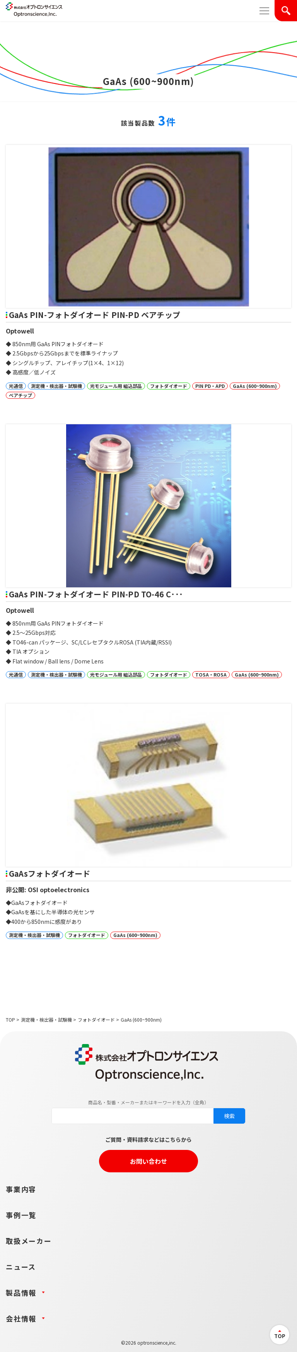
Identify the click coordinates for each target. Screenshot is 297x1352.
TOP (10, 1019)
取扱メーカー (29, 1241)
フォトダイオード (96, 1019)
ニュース (21, 1267)
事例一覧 (21, 1215)
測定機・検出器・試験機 (46, 1019)
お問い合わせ (148, 1161)
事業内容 (21, 1189)
